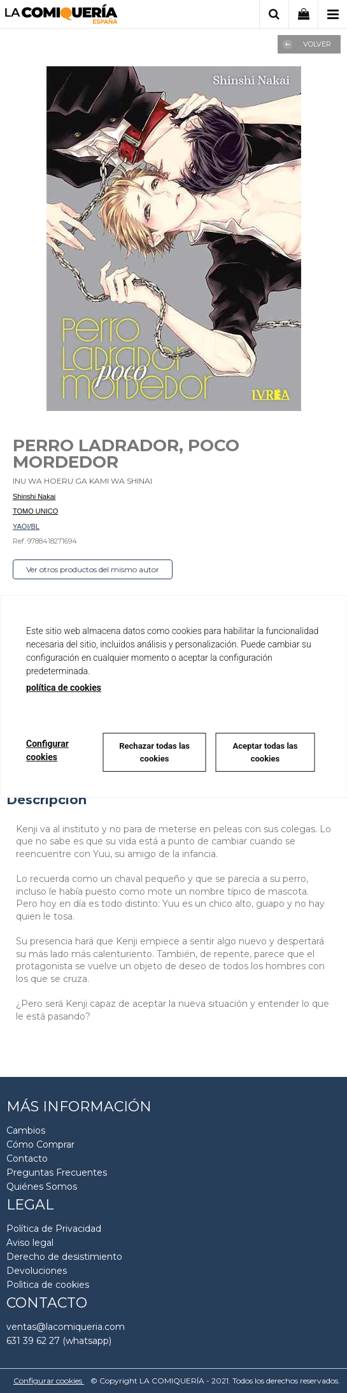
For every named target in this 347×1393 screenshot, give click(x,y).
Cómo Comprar (40, 1144)
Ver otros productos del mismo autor (92, 569)
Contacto (27, 1158)
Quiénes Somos (41, 1186)
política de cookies (63, 687)
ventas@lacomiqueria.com (65, 1326)
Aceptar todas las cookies (264, 752)
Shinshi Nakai (34, 496)
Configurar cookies (48, 1380)
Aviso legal (29, 1242)
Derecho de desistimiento (64, 1256)
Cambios (25, 1130)
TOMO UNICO (35, 511)
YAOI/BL (26, 526)
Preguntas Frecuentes (56, 1172)
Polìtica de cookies (47, 1284)
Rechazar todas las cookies (154, 752)
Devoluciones (36, 1270)
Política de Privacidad (53, 1228)
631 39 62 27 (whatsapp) (58, 1340)
